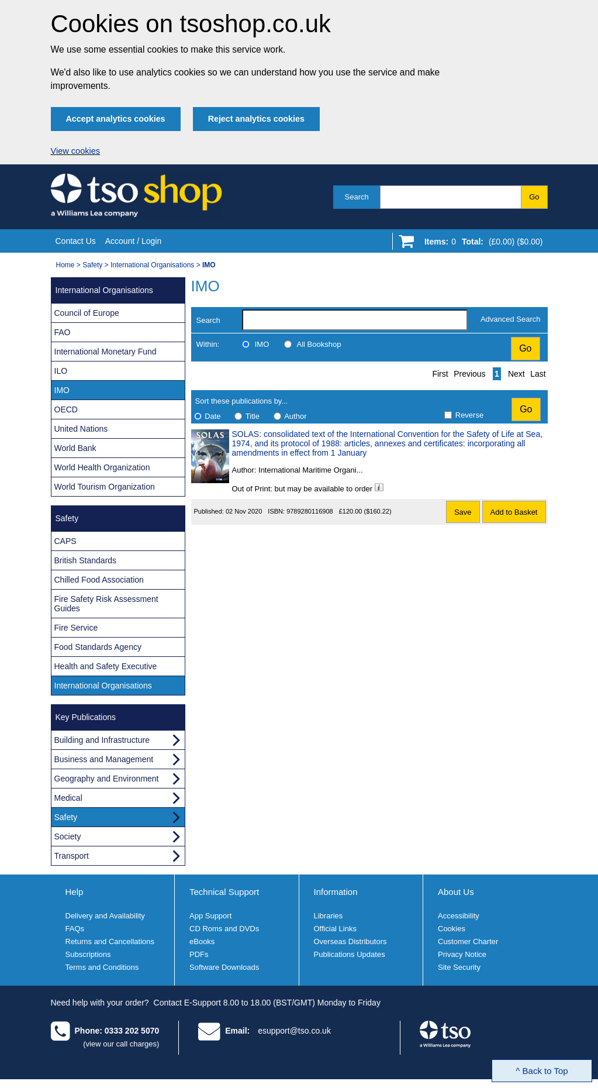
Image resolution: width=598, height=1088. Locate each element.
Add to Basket (514, 512)
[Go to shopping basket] (481, 244)
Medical (68, 798)
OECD (66, 409)
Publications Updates (349, 954)
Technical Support (224, 892)
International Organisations (152, 265)
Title (253, 416)
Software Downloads (224, 967)
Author (295, 416)
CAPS (65, 541)
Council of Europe (86, 313)
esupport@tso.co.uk (294, 1030)
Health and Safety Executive (105, 666)
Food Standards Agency (97, 647)
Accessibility (458, 915)
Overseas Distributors (350, 941)
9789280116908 (309, 511)
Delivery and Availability (105, 915)
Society (67, 836)
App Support (210, 915)
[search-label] (355, 319)
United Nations (81, 428)
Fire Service (76, 627)
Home (65, 265)
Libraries (328, 915)
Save (463, 512)
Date (212, 416)
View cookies (76, 151)
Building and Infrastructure (102, 740)
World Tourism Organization (104, 486)
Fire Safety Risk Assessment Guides (106, 603)
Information (336, 892)
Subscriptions (88, 954)
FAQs (75, 928)
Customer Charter (468, 941)
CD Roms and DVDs (224, 928)
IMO (262, 344)
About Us (456, 892)
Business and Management (104, 759)
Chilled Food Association (99, 579)
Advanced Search (511, 319)
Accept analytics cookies (115, 118)
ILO (61, 371)
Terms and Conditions (102, 967)
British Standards (85, 560)
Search (357, 196)
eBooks (202, 941)
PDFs (199, 954)
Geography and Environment (106, 778)
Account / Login (133, 241)
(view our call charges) (121, 1043)
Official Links (335, 928)
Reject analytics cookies (256, 118)
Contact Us (76, 241)
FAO (62, 332)
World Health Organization (102, 467)
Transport (71, 855)
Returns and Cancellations (109, 941)
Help (74, 892)
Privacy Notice (462, 954)
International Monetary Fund (105, 351)
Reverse (469, 415)
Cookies (451, 928)
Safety (92, 265)
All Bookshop (319, 344)
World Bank (75, 448)
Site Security (459, 967)
